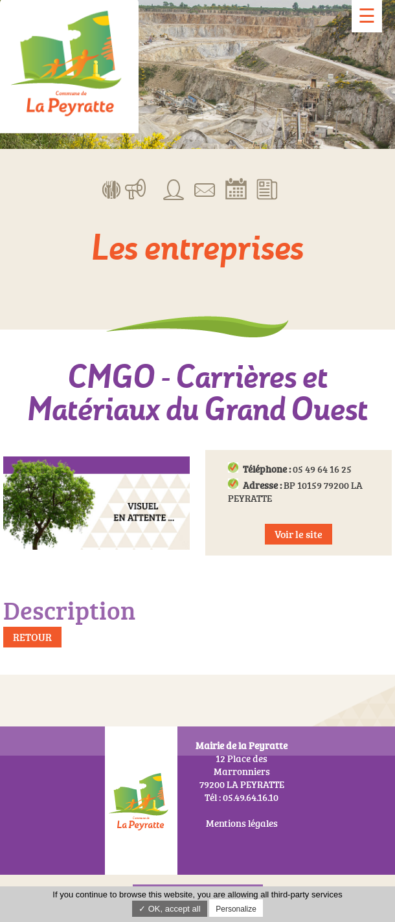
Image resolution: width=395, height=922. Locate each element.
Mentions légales (242, 823)
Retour (32, 637)
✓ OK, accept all (170, 909)
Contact (205, 188)
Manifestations (135, 188)
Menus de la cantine (112, 188)
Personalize (236, 909)
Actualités (267, 188)
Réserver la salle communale (236, 188)
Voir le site (298, 534)
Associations (174, 188)
